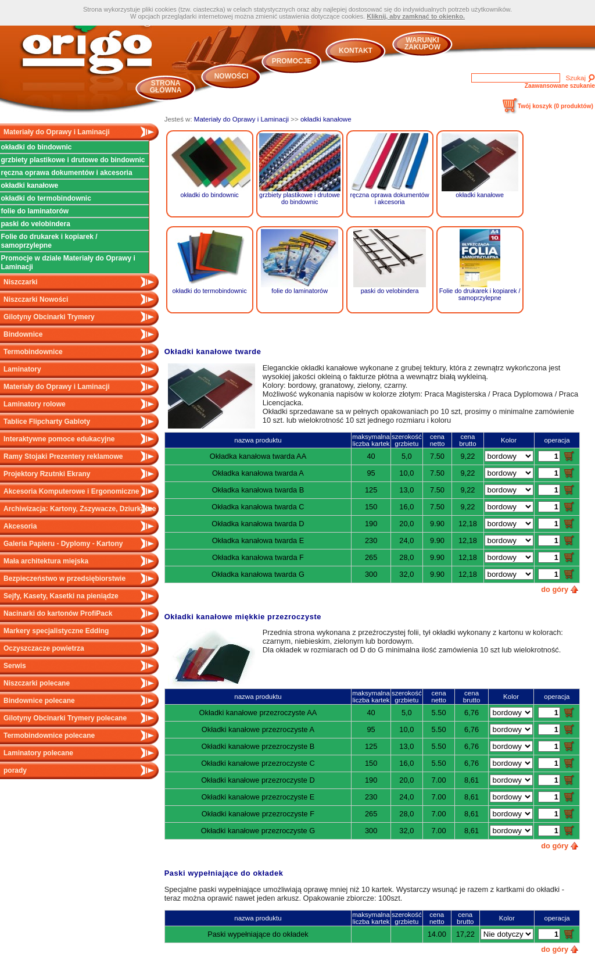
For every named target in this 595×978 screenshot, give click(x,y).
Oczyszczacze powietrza (43, 648)
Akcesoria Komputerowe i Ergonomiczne (71, 491)
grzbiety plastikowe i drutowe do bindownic (73, 160)
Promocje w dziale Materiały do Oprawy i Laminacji (68, 262)
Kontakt (355, 51)
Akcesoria (20, 526)
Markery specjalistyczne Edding (56, 631)
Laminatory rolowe (34, 404)
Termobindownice (33, 352)
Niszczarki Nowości (35, 299)
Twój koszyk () (555, 106)
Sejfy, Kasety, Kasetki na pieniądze (61, 596)
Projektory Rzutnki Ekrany (46, 474)
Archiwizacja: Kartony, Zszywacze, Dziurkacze (79, 509)
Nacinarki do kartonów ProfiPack (57, 613)
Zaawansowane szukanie (560, 86)
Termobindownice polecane (49, 735)
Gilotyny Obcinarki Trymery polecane (65, 718)
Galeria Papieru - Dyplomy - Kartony (63, 544)
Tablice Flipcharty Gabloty (46, 421)
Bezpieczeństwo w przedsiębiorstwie (64, 578)
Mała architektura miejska (45, 561)
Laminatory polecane (38, 753)
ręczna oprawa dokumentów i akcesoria (66, 173)
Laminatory (22, 369)
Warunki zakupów (422, 43)
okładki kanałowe (30, 185)
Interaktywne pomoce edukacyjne (58, 439)
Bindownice (22, 334)
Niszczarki (20, 282)
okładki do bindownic (36, 147)
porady (15, 770)
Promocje (292, 61)
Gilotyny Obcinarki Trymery (49, 317)
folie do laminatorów (35, 211)
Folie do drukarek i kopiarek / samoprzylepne (49, 241)
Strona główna (166, 86)
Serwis (14, 666)
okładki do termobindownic (46, 198)
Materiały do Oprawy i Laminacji (56, 132)
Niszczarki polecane (36, 683)
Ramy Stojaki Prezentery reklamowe (63, 456)
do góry (554, 589)
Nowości (231, 76)
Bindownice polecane (39, 701)
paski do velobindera (35, 224)
